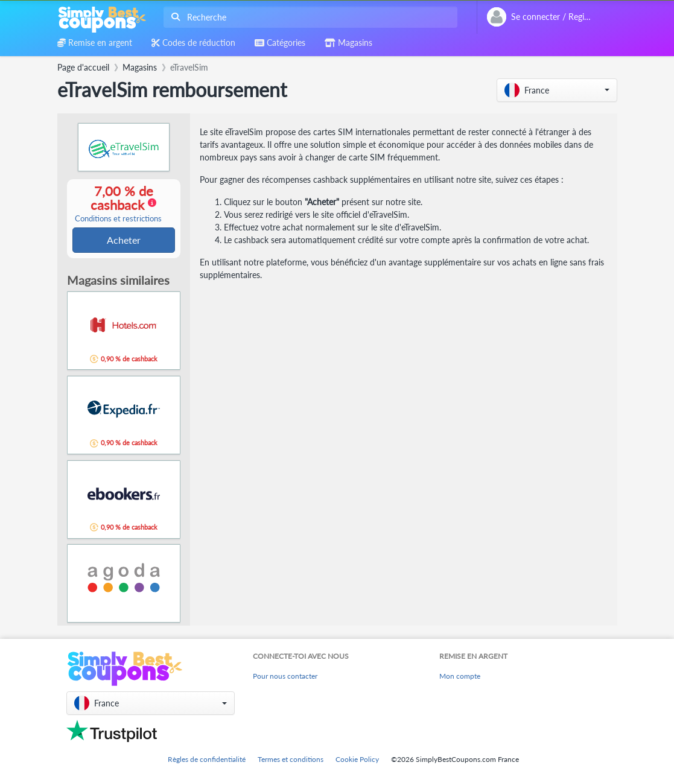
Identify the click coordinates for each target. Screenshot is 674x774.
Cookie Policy (357, 759)
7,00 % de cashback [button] (118, 204)
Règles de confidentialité (207, 759)
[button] (557, 90)
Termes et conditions (290, 759)
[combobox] (308, 17)
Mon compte (459, 675)
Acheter (124, 240)
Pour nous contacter (285, 675)
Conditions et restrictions (118, 219)
